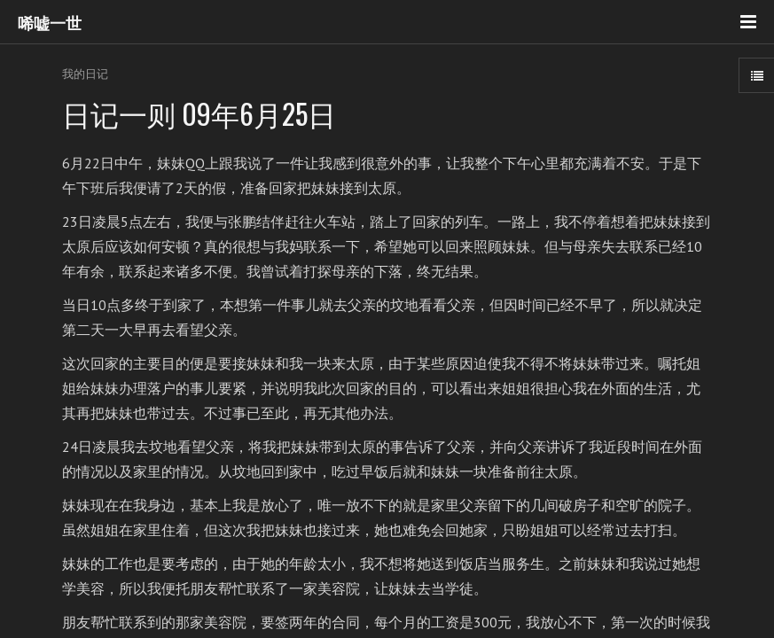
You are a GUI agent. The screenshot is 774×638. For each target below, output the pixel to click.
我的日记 (85, 74)
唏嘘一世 (50, 22)
